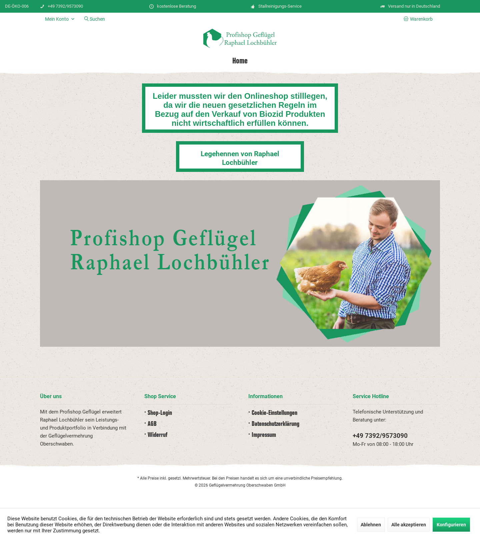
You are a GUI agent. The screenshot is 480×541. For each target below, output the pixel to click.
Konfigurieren (451, 524)
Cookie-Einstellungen (274, 413)
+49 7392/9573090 (380, 436)
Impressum (264, 435)
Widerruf (157, 435)
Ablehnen (371, 524)
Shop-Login (160, 413)
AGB (152, 424)
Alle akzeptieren (408, 524)
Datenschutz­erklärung (275, 424)
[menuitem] (419, 19)
